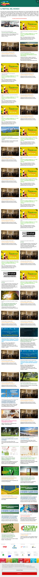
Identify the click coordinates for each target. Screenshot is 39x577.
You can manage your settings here (7, 566)
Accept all (19, 573)
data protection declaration (31, 566)
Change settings (19, 570)
